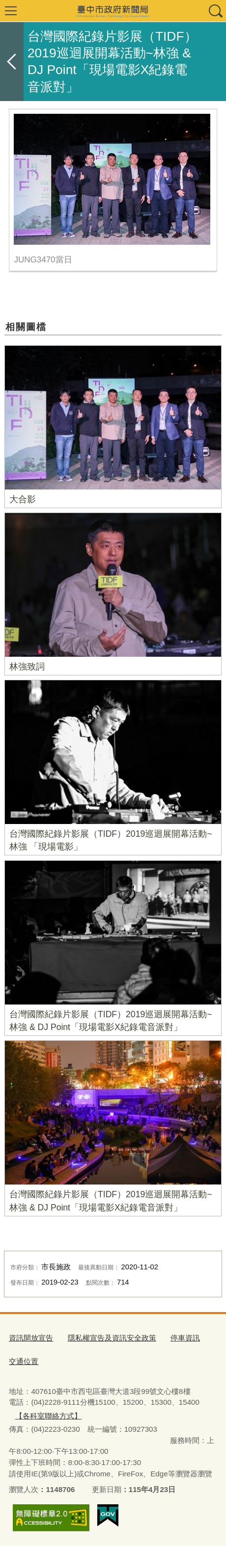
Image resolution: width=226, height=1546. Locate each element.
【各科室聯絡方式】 (48, 1416)
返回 (12, 61)
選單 (11, 11)
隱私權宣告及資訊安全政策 (112, 1338)
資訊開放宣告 (31, 1338)
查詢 (215, 11)
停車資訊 (185, 1338)
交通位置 (23, 1361)
